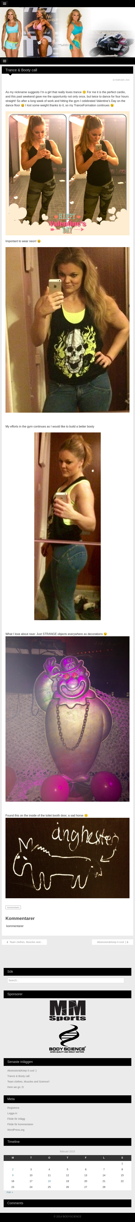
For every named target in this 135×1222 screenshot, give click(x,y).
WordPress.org (15, 1129)
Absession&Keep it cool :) (112, 942)
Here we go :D (15, 1087)
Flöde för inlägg (16, 1118)
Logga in (12, 1113)
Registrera (13, 1107)
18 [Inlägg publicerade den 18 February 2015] (49, 1181)
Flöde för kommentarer (20, 1124)
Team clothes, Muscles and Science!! (28, 1081)
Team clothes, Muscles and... (24, 942)
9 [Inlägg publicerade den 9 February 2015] (13, 1175)
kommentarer (13, 907)
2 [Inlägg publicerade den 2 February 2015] (13, 1169)
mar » (10, 1192)
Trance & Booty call (18, 1076)
